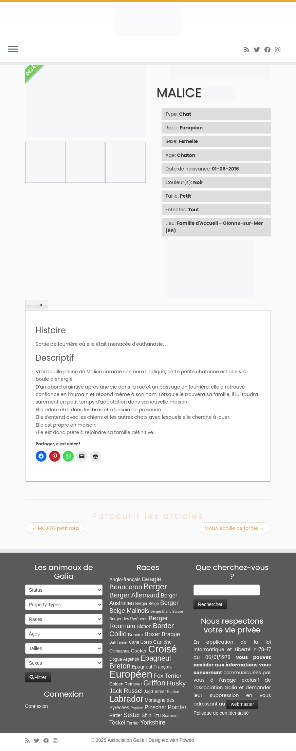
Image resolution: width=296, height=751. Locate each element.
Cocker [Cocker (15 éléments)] (139, 651)
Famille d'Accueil (197, 223)
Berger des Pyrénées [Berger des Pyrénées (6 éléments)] (128, 618)
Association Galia (126, 740)
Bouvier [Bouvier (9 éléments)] (135, 634)
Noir (198, 182)
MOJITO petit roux (55, 528)
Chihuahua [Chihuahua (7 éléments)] (119, 651)
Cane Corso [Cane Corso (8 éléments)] (140, 642)
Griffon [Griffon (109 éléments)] (154, 683)
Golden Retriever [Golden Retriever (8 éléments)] (125, 683)
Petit (185, 196)
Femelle (188, 141)
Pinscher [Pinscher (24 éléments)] (155, 707)
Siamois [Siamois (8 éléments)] (169, 715)
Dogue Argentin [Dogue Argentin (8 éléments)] (124, 659)
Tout (193, 209)
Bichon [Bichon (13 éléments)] (143, 626)
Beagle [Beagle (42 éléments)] (151, 579)
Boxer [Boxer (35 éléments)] (152, 634)
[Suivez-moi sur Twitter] (259, 50)
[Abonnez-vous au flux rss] (249, 50)
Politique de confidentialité (221, 713)
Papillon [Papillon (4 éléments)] (136, 708)
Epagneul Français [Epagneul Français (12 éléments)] (151, 666)
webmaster (242, 704)
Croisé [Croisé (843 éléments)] (162, 649)
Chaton (186, 155)
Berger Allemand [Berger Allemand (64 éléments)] (134, 595)
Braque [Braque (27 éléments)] (171, 634)
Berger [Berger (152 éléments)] (155, 586)
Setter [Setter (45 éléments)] (131, 714)
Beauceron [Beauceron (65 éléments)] (125, 587)
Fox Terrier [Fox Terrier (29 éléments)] (168, 675)
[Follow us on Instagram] (280, 50)
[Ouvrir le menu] (13, 49)
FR (36, 305)
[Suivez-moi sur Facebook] (269, 50)
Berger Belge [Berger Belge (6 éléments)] (147, 603)
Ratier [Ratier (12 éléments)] (115, 715)
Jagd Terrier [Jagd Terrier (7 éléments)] (155, 691)
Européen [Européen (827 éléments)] (130, 674)
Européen (191, 127)
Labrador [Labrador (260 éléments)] (126, 698)
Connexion (36, 706)
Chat (185, 114)
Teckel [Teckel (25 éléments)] (117, 722)
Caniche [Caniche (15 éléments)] (162, 642)
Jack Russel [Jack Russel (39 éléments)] (126, 690)
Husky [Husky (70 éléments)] (176, 683)
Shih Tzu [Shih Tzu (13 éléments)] (151, 715)
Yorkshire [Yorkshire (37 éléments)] (152, 722)
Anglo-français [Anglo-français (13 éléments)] (125, 579)
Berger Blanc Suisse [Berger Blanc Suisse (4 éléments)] (166, 611)
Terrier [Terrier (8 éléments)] (133, 723)
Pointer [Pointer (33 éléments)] (177, 707)
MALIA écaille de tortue (234, 528)
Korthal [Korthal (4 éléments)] (173, 692)
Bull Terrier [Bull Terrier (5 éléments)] (118, 642)
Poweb (187, 740)
